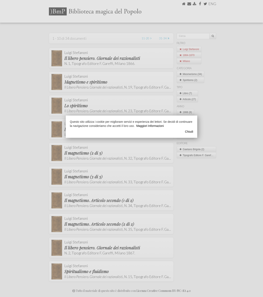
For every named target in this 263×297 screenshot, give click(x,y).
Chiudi (189, 131)
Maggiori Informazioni (150, 125)
